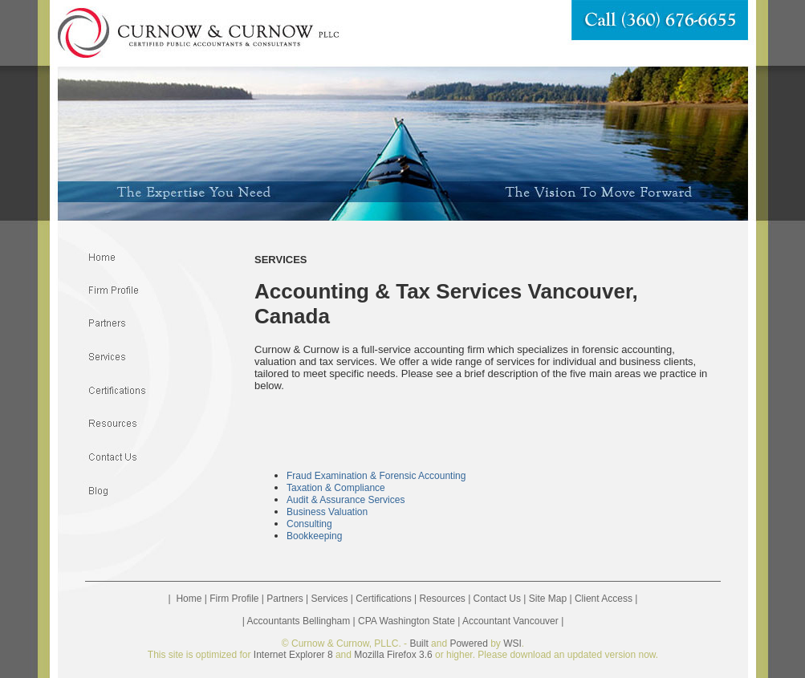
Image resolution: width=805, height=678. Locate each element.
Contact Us (497, 598)
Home (188, 598)
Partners (284, 598)
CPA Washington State (406, 621)
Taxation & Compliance (336, 487)
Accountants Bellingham (299, 621)
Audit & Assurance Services (346, 499)
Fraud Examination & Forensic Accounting (376, 475)
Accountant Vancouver (510, 621)
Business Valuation (327, 512)
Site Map (548, 598)
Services (329, 598)
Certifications (383, 598)
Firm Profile (233, 598)
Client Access (603, 598)
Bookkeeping (314, 536)
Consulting (309, 524)
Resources (442, 598)
